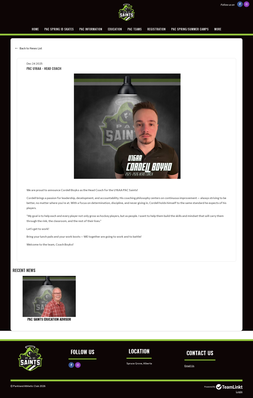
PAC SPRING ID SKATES (59, 29)
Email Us (189, 365)
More (217, 29)
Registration (156, 29)
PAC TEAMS (135, 29)
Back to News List (31, 48)
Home (35, 29)
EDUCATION (115, 29)
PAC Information (90, 29)
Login (239, 391)
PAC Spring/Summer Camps (190, 29)
